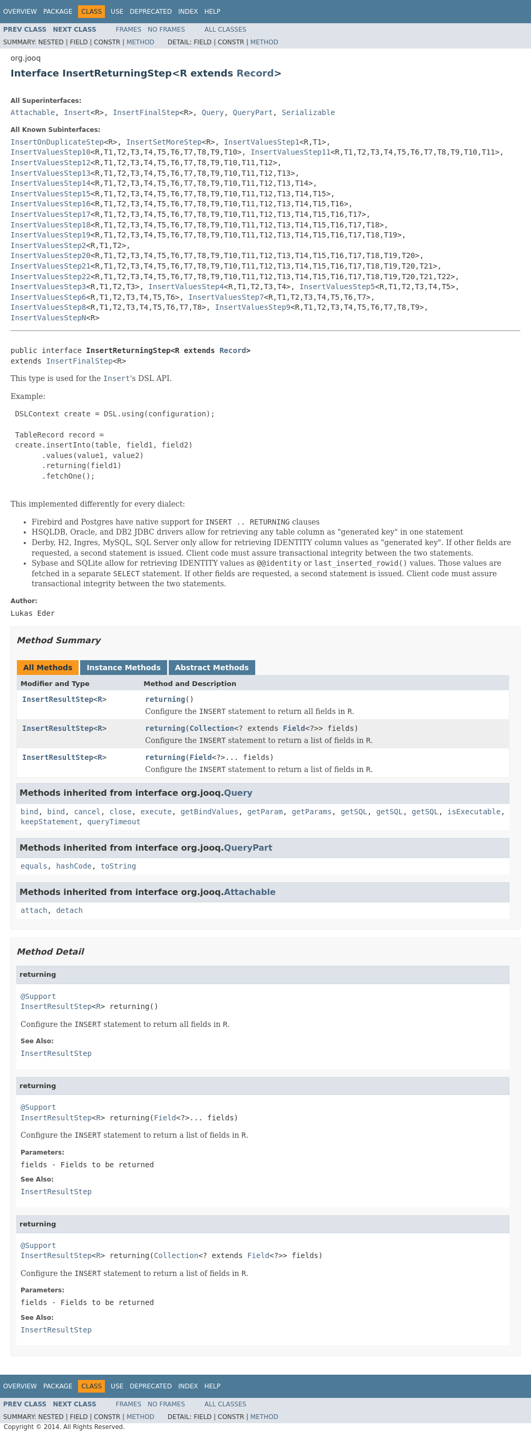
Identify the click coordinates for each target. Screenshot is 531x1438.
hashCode (73, 866)
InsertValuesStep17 (51, 214)
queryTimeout (113, 821)
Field (294, 728)
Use (117, 11)
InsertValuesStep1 (262, 142)
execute (156, 811)
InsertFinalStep (146, 112)
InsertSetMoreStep (163, 142)
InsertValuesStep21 (51, 266)
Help (212, 11)
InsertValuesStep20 (51, 255)
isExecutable (473, 811)
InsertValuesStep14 (51, 183)
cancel (87, 811)
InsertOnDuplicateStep (57, 142)
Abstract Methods (212, 667)
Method (141, 42)
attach (34, 910)
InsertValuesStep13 (51, 173)
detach (69, 910)
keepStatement (50, 821)
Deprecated (151, 11)
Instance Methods (123, 667)
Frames (129, 29)
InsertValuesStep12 (51, 162)
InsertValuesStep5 (337, 286)
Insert (77, 112)
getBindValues (209, 811)
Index (188, 11)
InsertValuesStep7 (226, 297)
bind (29, 811)
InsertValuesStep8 (48, 307)
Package (57, 11)
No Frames (166, 29)
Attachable (33, 112)
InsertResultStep (57, 699)
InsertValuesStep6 (48, 297)
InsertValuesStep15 (51, 193)
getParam (265, 811)
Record (255, 73)
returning (165, 699)
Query (212, 112)
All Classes (225, 29)
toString (118, 866)
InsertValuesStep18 (51, 225)
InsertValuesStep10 (51, 152)
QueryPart (253, 112)
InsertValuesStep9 (253, 307)
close (121, 811)
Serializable (308, 112)
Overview (20, 11)
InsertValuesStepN (48, 317)
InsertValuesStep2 (48, 245)
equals (34, 866)
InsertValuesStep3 (48, 286)
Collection (212, 728)
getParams (312, 811)
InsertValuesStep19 (51, 235)
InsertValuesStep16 (51, 203)
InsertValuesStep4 (186, 286)
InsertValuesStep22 (51, 276)
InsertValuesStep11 (290, 152)
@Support (38, 996)
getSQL (354, 811)
